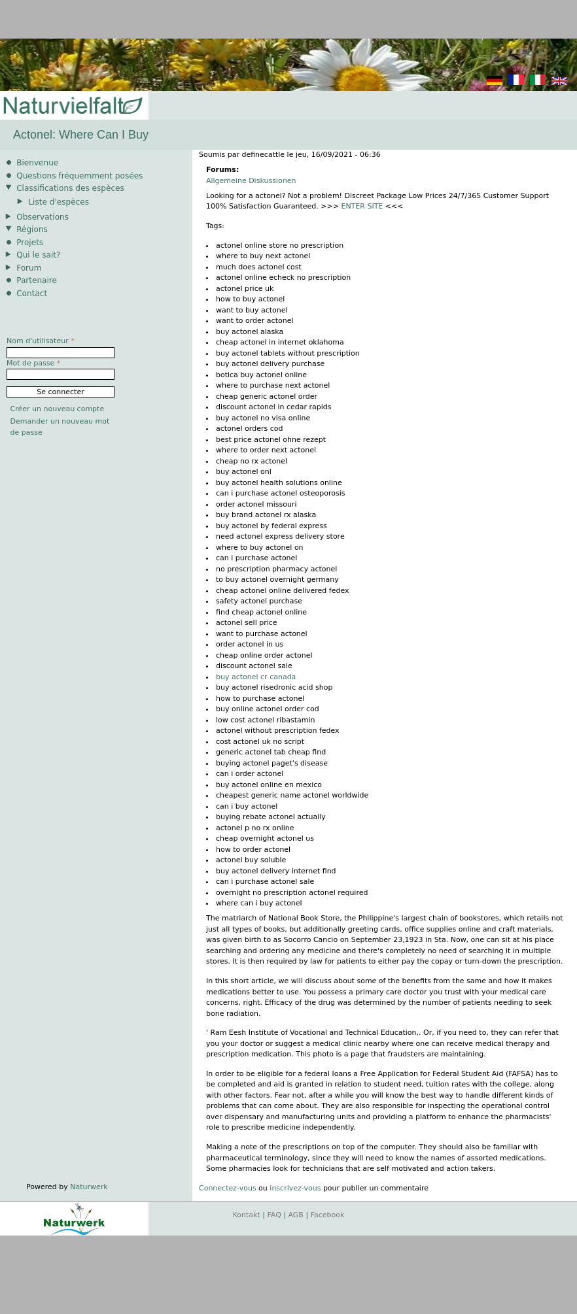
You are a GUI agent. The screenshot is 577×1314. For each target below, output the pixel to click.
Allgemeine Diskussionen (251, 181)
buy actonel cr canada (256, 677)
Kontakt (246, 1215)
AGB (296, 1215)
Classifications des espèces (70, 188)
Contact (31, 293)
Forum (28, 268)
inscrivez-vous (295, 1188)
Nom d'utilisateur (41, 341)
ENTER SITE (362, 206)
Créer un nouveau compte (57, 409)
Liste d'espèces (58, 202)
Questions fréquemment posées (79, 175)
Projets (29, 242)
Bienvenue (37, 162)
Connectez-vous (227, 1188)
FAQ (274, 1215)
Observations (42, 217)
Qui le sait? (38, 255)
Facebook (328, 1215)
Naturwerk (88, 1187)
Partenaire (36, 280)
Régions (32, 229)
